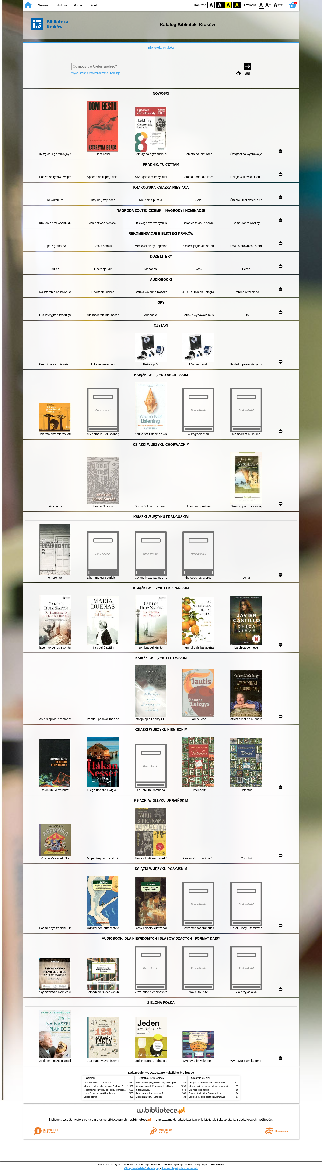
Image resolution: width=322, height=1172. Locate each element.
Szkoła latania (90, 1097)
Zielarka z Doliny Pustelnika (149, 1097)
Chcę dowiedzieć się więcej (141, 1168)
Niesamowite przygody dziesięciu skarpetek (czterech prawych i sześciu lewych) (122, 1090)
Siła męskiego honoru (199, 1090)
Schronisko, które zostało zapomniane (207, 1097)
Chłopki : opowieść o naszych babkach (154, 1086)
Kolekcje (115, 73)
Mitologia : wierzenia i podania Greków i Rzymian (107, 1086)
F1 (268, 5)
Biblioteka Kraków (161, 47)
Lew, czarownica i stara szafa (97, 1083)
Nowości (43, 5)
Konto (94, 5)
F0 (261, 5)
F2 (278, 5)
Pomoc (78, 5)
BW (220, 5)
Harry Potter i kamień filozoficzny (99, 1093)
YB (228, 5)
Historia (61, 5)
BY (237, 5)
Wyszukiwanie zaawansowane (89, 73)
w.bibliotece (140, 1119)
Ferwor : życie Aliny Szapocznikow (205, 1093)
